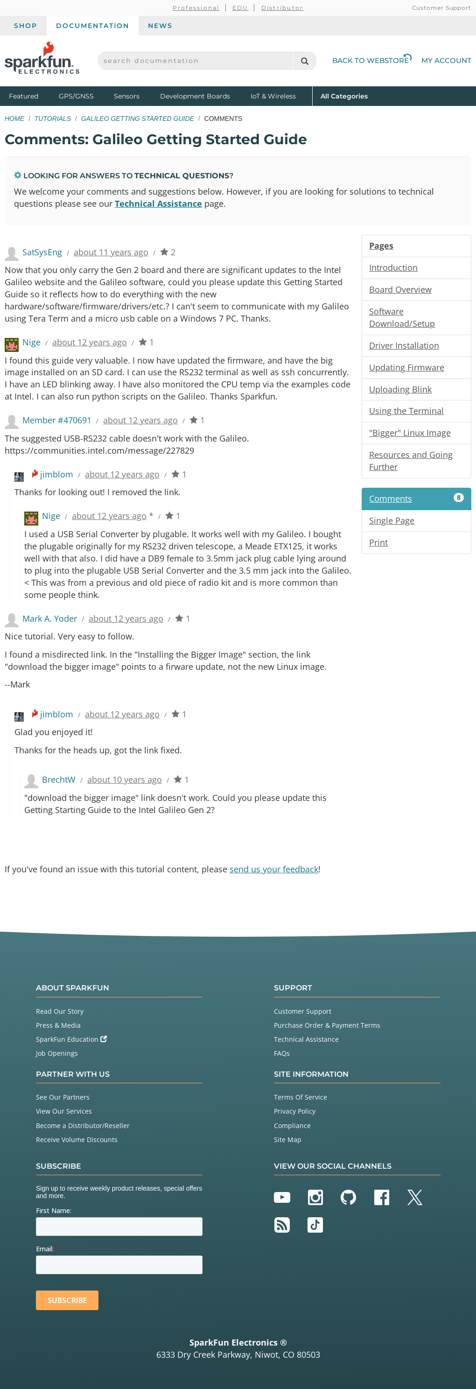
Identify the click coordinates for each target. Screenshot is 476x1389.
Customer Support (441, 7)
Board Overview (400, 289)
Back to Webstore (372, 60)
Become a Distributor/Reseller (83, 1125)
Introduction (393, 267)
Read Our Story (60, 1011)
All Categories (344, 95)
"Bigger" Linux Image (410, 432)
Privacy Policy (294, 1111)
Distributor (282, 7)
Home (14, 118)
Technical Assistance (158, 203)
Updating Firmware (406, 367)
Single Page (391, 520)
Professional (196, 7)
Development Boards (195, 96)
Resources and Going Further (411, 460)
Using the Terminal (406, 410)
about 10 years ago (124, 779)
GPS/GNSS (76, 96)
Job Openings (57, 1053)
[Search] (304, 61)
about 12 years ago (89, 342)
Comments (416, 498)
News (160, 25)
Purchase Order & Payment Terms (327, 1025)
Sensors (127, 96)
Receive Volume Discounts (77, 1139)
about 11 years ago (111, 252)
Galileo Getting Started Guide (137, 118)
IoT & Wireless (273, 96)
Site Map (287, 1139)
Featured (32, 95)
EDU (240, 7)
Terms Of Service (300, 1097)
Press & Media (58, 1025)
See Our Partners (63, 1097)
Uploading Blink (400, 389)
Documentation (92, 25)
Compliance (292, 1125)
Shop (25, 25)
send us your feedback (274, 869)
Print (378, 542)
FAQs (282, 1053)
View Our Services (64, 1111)
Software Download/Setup (402, 317)
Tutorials (53, 118)
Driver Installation (404, 345)
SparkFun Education (71, 1039)
